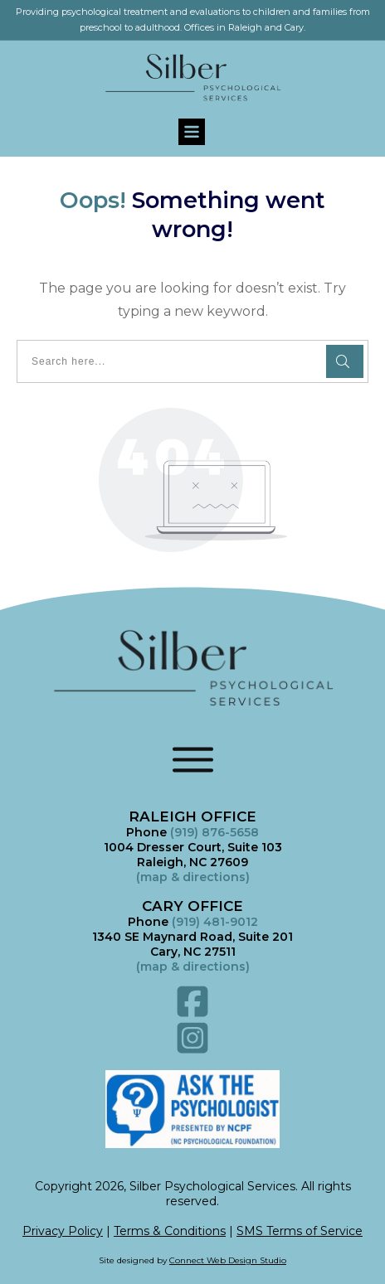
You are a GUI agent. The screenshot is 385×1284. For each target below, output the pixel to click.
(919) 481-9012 (215, 921)
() (193, 966)
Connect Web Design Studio (227, 1260)
